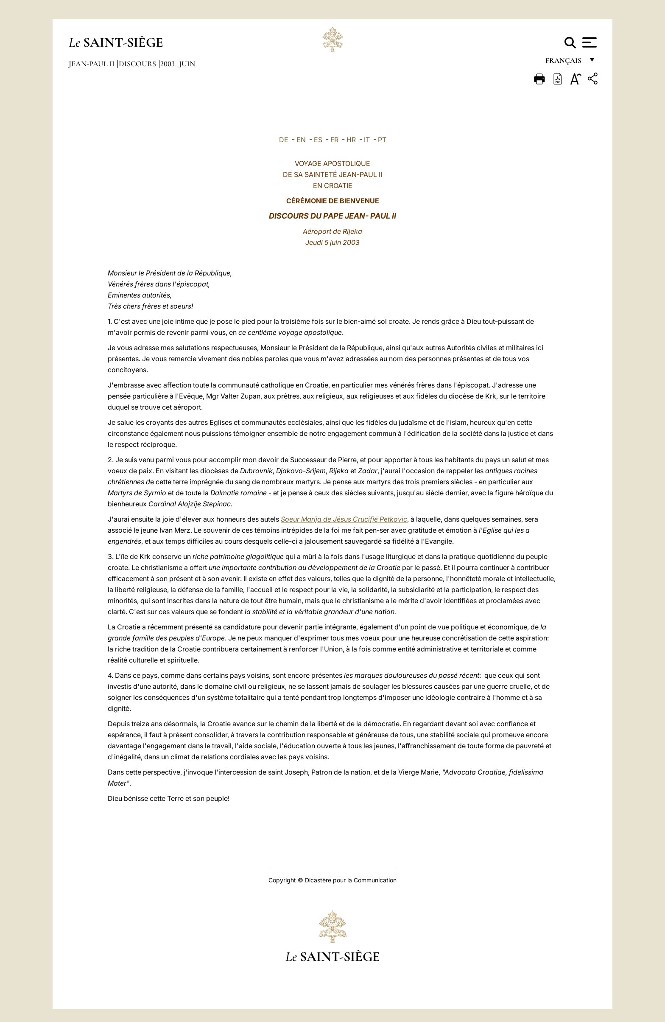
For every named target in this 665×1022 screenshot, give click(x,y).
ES (318, 139)
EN (301, 139)
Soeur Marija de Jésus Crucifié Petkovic (344, 519)
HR (351, 139)
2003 (168, 63)
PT (382, 139)
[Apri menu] (588, 42)
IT (367, 139)
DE (283, 139)
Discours (138, 63)
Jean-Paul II (92, 63)
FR (334, 139)
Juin (187, 63)
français (564, 62)
